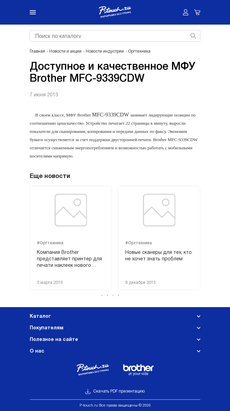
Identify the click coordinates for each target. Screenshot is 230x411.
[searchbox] (114, 35)
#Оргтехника (50, 243)
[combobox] (114, 35)
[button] (115, 295)
